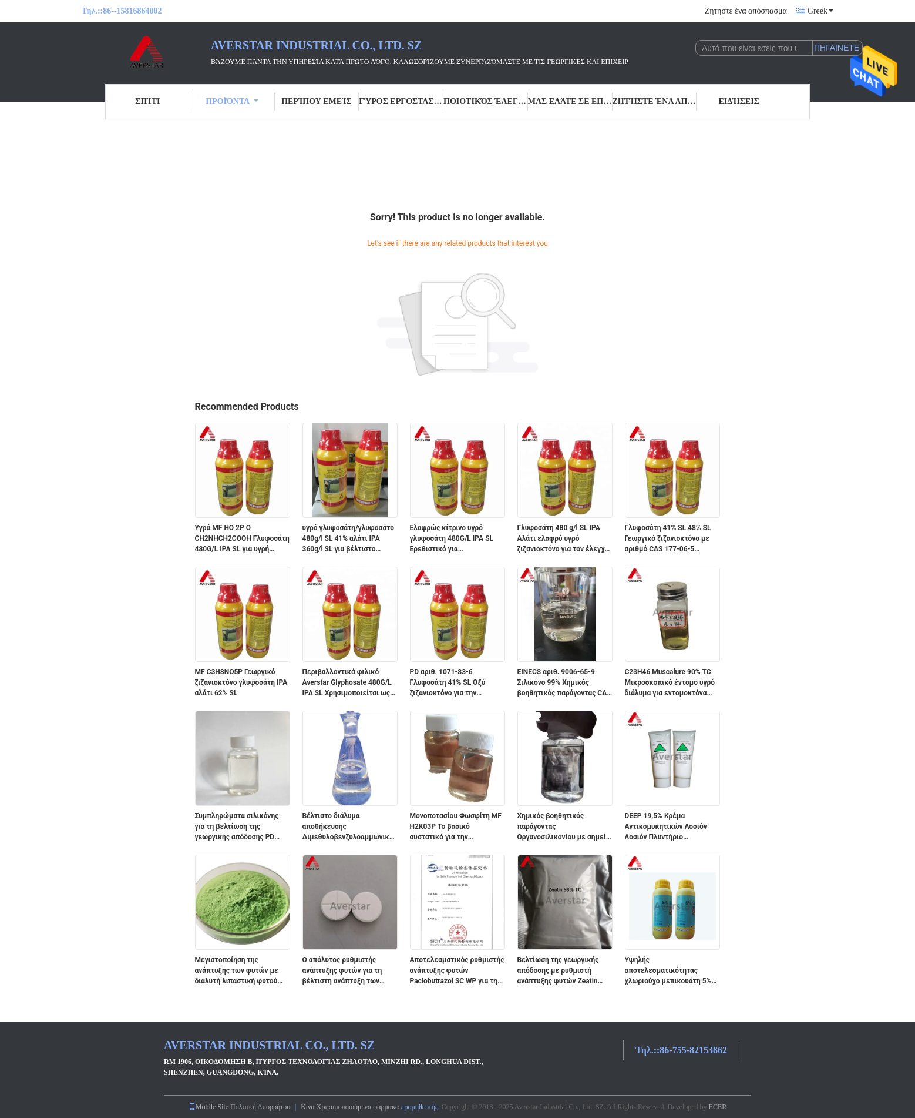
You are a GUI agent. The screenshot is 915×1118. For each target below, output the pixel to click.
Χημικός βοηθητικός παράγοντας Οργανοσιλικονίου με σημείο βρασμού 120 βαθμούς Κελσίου (563, 827)
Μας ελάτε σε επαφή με (570, 101)
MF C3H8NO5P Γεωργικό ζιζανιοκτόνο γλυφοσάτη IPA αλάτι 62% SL (241, 682)
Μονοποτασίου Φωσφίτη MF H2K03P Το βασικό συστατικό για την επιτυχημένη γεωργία (456, 827)
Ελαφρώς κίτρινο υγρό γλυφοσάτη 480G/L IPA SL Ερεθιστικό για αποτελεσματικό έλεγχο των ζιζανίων (457, 539)
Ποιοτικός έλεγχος (485, 101)
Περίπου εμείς (316, 101)
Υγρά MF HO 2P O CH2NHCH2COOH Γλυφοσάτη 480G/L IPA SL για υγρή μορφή (242, 539)
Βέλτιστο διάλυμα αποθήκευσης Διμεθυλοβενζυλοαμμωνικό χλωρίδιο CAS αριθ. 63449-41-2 (347, 827)
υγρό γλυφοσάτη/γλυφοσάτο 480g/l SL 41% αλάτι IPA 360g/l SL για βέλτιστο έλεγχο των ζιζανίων (348, 539)
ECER (718, 1107)
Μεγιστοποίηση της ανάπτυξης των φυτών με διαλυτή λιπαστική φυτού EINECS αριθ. (236, 971)
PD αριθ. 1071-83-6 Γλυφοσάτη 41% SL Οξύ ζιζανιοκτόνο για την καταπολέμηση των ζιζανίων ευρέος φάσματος (456, 683)
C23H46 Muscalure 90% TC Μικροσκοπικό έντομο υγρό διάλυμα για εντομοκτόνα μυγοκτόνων (670, 683)
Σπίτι (147, 101)
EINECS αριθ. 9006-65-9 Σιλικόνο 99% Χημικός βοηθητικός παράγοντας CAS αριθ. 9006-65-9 (564, 683)
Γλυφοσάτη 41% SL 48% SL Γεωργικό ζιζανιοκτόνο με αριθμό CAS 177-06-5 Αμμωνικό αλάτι (668, 539)
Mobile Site (208, 1107)
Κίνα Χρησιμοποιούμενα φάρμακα (350, 1107)
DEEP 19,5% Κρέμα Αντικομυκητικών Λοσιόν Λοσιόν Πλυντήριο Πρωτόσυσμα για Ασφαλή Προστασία (666, 827)
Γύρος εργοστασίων (401, 101)
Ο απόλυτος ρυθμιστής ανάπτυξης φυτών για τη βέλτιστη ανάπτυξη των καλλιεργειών (342, 971)
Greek (820, 10)
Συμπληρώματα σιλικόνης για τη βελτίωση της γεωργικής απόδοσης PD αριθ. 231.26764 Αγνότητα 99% (237, 827)
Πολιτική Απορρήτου (260, 1107)
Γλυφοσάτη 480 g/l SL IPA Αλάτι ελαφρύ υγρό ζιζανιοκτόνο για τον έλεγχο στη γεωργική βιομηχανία (563, 539)
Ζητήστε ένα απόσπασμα (746, 10)
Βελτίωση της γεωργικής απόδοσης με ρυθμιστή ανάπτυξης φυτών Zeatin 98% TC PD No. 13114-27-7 (560, 971)
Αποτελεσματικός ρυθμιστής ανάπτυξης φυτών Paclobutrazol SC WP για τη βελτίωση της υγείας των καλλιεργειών (457, 971)
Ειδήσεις (738, 101)
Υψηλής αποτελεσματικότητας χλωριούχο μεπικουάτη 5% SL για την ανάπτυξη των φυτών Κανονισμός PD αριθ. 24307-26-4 (670, 971)
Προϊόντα (232, 101)
